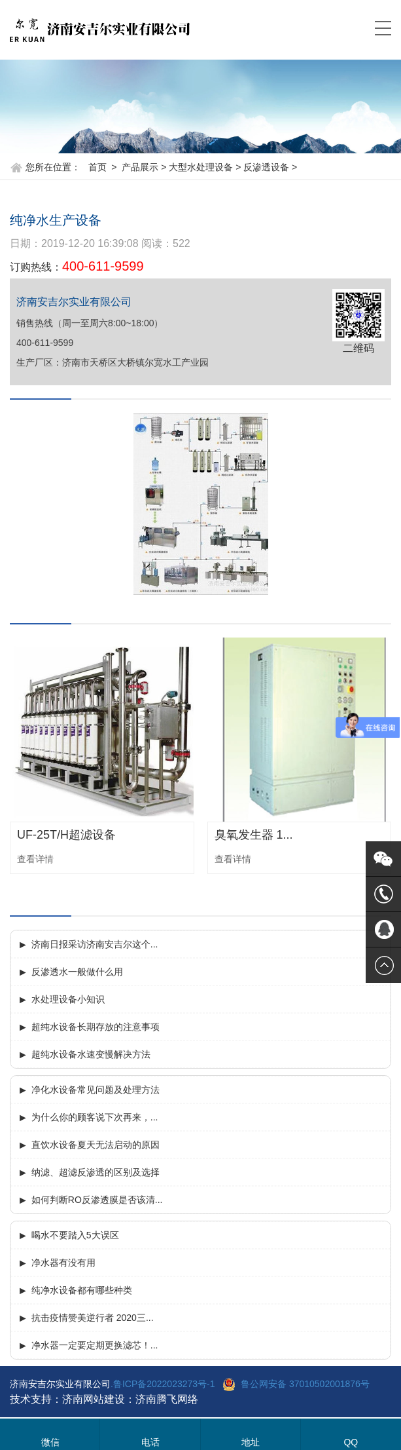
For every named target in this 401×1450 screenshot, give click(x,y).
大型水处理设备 (201, 167)
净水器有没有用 (63, 1262)
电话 (150, 1442)
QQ (350, 1442)
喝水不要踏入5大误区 (75, 1235)
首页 (97, 167)
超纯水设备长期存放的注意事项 (95, 1026)
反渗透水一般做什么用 (77, 971)
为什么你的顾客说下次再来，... (94, 1117)
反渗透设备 (266, 167)
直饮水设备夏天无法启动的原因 (95, 1144)
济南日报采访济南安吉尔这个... (94, 944)
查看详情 (35, 859)
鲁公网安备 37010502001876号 (305, 1384)
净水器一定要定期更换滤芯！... (94, 1345)
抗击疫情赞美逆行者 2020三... (92, 1317)
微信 (50, 1442)
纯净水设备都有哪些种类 (81, 1290)
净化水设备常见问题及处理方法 (95, 1089)
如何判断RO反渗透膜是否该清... (97, 1199)
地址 (250, 1442)
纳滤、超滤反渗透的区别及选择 (95, 1172)
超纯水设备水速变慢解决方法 (90, 1054)
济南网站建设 (93, 1399)
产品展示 (140, 167)
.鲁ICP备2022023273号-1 (163, 1384)
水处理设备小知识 (68, 999)
